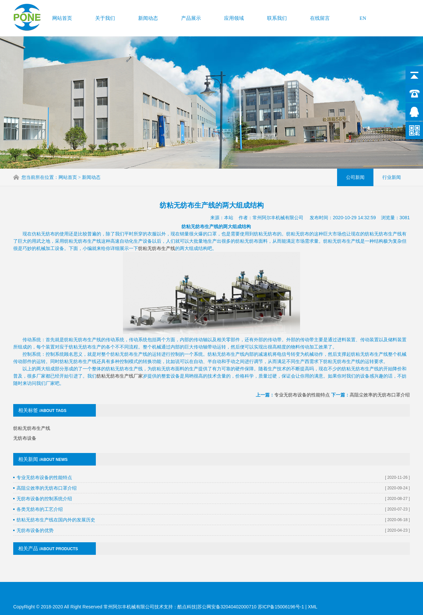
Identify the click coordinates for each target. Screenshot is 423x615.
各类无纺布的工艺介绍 (40, 504)
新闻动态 (148, 17)
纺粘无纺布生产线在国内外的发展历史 (56, 514)
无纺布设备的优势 (35, 525)
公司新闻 (355, 177)
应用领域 (234, 17)
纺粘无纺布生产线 (156, 243)
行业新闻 (391, 177)
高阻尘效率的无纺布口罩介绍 (380, 389)
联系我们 (277, 17)
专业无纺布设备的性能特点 (302, 389)
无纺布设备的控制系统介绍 (44, 493)
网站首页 (62, 17)
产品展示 (191, 17)
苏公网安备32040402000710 (226, 606)
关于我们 (105, 17)
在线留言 (320, 17)
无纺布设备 (24, 433)
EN (363, 17)
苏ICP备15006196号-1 (281, 606)
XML (312, 606)
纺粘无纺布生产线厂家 (119, 371)
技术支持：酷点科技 (175, 606)
